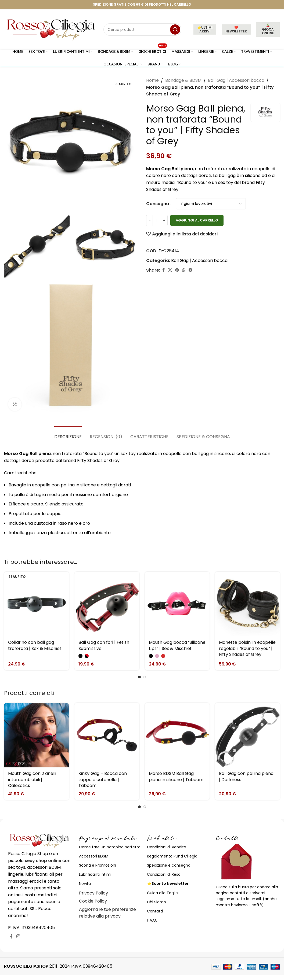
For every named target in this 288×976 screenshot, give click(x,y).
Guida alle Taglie (162, 893)
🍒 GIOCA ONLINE (268, 29)
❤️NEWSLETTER (236, 29)
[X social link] (170, 270)
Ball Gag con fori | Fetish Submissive (103, 645)
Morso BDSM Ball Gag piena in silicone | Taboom (176, 776)
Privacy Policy (93, 893)
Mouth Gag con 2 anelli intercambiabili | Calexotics (32, 779)
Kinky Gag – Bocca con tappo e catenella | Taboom (102, 779)
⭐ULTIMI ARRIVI (205, 29)
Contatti (155, 911)
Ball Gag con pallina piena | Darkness (246, 776)
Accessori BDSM (93, 856)
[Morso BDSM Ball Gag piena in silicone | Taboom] (177, 735)
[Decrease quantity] (149, 220)
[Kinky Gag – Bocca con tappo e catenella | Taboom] (106, 735)
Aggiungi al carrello (197, 220)
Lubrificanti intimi (95, 874)
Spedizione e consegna (168, 865)
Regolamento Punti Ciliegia (172, 856)
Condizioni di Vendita (166, 847)
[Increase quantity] (164, 220)
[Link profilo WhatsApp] (184, 270)
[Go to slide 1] (139, 677)
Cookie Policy (93, 901)
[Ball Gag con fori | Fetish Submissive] (106, 604)
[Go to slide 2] (144, 677)
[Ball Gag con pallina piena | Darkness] (247, 735)
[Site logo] (51, 29)
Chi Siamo (156, 902)
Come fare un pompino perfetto (110, 847)
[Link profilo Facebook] (163, 270)
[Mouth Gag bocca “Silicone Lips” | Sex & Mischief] (177, 604)
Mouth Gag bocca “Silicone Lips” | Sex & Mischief (177, 645)
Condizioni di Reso (164, 874)
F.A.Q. (152, 920)
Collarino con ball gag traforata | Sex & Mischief (34, 645)
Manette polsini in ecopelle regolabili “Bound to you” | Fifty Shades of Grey (247, 648)
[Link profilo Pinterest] (177, 270)
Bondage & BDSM (183, 80)
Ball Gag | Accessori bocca (236, 80)
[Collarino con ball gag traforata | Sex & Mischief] (36, 604)
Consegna (157, 204)
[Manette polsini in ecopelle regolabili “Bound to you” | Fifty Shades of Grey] (247, 604)
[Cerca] (142, 29)
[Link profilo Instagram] (18, 937)
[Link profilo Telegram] (190, 270)
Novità (85, 883)
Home (152, 80)
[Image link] (39, 841)
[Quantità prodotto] (157, 220)
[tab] (68, 434)
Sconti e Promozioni (97, 865)
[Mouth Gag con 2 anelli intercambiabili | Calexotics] (36, 735)
